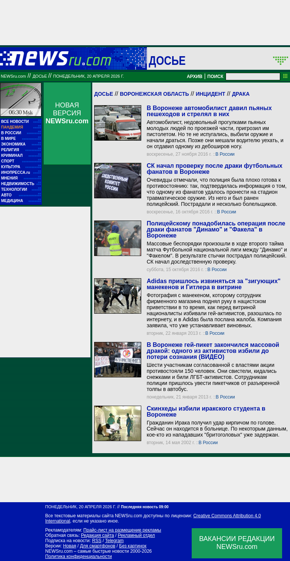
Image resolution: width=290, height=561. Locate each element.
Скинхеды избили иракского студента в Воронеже (206, 411)
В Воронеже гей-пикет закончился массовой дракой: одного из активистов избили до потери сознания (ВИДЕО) (213, 351)
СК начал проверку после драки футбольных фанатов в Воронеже (214, 168)
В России (225, 154)
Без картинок (132, 546)
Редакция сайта (97, 535)
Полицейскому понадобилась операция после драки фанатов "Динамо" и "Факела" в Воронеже (216, 229)
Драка (241, 94)
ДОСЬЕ (167, 60)
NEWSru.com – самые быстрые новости (87, 551)
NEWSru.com (13, 76)
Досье (103, 94)
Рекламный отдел (136, 535)
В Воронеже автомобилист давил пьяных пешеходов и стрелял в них (209, 111)
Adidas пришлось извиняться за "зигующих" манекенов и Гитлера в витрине (213, 284)
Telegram (114, 540)
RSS (96, 540)
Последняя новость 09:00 (144, 507)
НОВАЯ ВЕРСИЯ (67, 113)
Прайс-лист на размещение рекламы (122, 530)
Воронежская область (154, 94)
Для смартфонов (97, 546)
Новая (69, 546)
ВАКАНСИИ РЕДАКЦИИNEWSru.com (237, 542)
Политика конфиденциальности (78, 556)
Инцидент (210, 94)
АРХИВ (195, 76)
